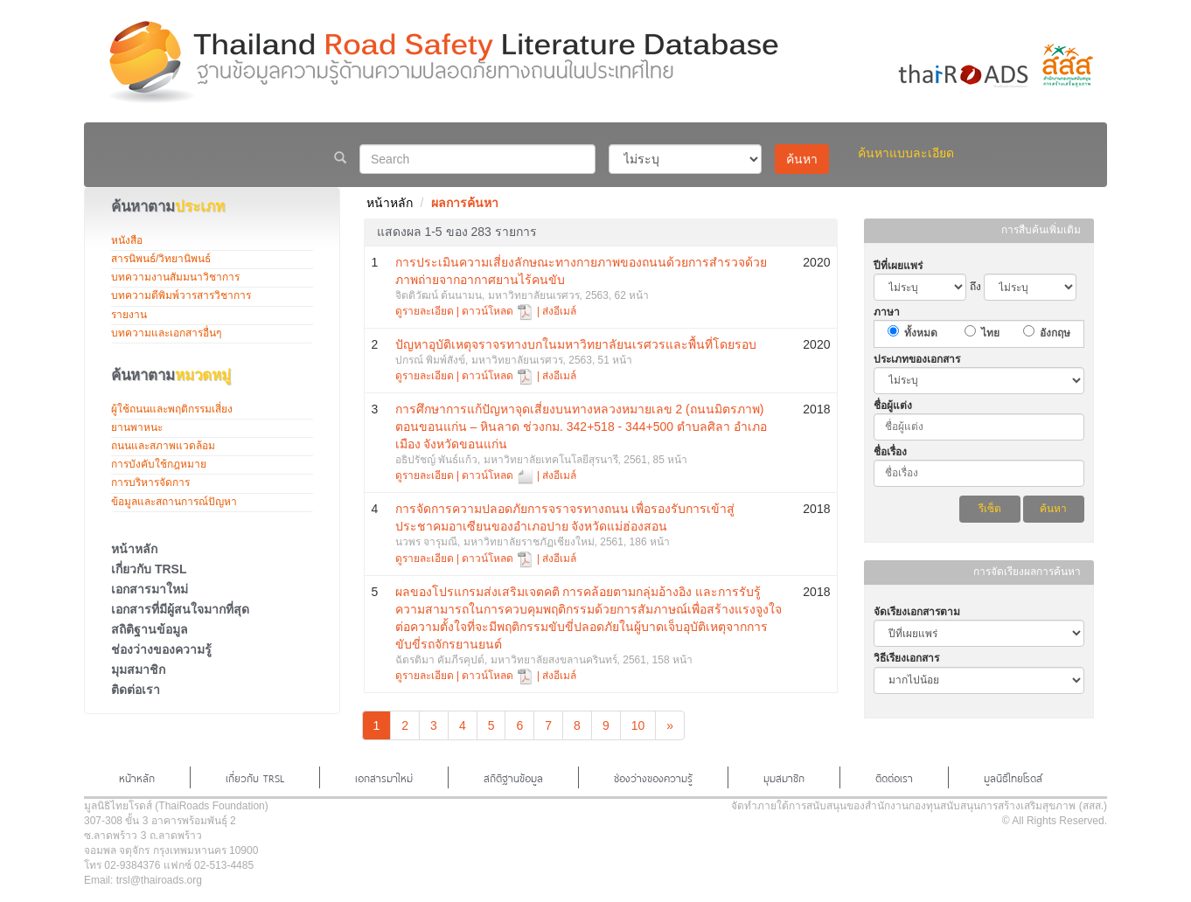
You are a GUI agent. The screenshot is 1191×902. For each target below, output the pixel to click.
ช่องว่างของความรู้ (161, 649)
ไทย (990, 333)
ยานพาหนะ (137, 427)
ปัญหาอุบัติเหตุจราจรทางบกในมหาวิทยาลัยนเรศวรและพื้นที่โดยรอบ (575, 344)
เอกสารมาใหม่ (149, 589)
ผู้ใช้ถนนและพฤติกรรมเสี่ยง (172, 409)
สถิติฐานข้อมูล (149, 629)
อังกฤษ (1055, 333)
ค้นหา (802, 159)
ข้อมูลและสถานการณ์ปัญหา (174, 502)
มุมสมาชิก (138, 669)
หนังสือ (127, 240)
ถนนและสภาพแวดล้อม (163, 446)
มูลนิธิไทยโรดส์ (1013, 777)
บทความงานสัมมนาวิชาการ (175, 277)
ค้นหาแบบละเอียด (906, 153)
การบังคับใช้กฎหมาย (158, 464)
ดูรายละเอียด (424, 311)
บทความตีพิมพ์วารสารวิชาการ (181, 295)
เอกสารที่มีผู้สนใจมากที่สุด (180, 609)
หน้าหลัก (134, 549)
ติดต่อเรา (135, 690)
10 (638, 725)
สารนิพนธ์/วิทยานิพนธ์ (161, 259)
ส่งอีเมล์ (559, 311)
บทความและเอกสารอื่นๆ (166, 333)
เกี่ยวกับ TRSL (148, 569)
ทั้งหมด (920, 333)
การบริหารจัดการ (150, 482)
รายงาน (129, 315)
